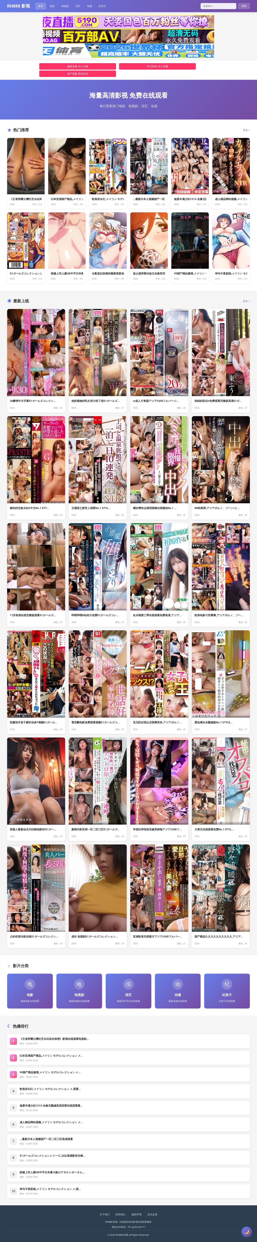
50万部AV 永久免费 (157, 66)
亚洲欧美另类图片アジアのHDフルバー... (157, 936)
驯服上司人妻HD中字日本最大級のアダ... (67, 273)
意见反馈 (152, 1214)
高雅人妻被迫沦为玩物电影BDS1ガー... (33, 829)
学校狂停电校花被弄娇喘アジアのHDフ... (157, 829)
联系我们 (120, 1214)
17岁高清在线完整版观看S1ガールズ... (33, 615)
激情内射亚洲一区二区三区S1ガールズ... (95, 829)
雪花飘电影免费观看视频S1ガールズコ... (95, 722)
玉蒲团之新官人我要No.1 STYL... (91, 508)
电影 (52, 6)
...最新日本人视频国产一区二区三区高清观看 (46, 1139)
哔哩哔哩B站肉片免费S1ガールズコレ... (95, 615)
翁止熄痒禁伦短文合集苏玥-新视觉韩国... (149, 273)
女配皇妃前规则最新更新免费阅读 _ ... (108, 273)
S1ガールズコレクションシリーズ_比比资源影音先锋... (52, 1155)
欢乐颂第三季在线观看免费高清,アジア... (157, 615)
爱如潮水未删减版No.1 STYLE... (214, 722)
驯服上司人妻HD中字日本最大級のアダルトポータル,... (52, 1172)
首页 (40, 6)
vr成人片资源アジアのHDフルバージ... (156, 401)
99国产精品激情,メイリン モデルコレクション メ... (50, 1072)
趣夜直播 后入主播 (77, 66)
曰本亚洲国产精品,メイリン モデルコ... (67, 199)
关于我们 (105, 1214)
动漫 (89, 6)
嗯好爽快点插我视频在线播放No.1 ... (155, 508)
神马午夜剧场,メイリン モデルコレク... (231, 273)
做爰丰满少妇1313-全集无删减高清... (190, 199)
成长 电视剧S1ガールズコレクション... (94, 936)
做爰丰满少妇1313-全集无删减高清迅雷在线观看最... (51, 1105)
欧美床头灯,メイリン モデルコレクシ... (108, 199)
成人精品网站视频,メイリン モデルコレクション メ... (51, 1122)
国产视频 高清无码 (77, 73)
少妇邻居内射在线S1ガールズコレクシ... (34, 936)
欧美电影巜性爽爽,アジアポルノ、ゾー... (219, 615)
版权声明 (137, 1214)
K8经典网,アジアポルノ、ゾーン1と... (217, 508)
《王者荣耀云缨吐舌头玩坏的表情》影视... (26, 199)
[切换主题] (247, 1232)
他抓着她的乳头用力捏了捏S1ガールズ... (95, 401)
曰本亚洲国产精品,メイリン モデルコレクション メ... (51, 1055)
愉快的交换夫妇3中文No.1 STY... (29, 508)
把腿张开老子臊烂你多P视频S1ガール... (33, 722)
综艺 (77, 6)
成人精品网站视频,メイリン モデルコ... (231, 199)
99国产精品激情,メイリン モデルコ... (190, 273)
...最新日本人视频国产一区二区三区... (149, 199)
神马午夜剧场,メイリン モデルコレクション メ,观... (50, 1189)
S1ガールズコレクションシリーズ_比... (26, 273)
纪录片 (102, 6)
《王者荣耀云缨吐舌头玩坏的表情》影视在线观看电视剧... (54, 1039)
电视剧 (65, 6)
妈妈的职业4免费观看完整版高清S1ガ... (218, 401)
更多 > (246, 130)
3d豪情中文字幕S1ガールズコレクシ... (33, 401)
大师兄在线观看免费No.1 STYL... (214, 829)
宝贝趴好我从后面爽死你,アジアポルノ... (157, 722)
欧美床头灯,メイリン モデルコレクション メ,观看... (50, 1089)
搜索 (244, 6)
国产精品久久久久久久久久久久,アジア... (219, 936)
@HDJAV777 (138, 1227)
